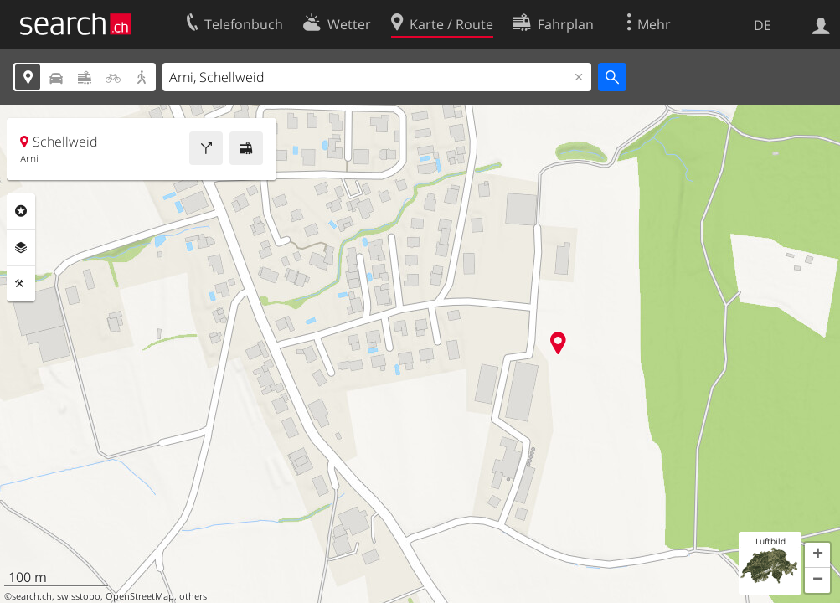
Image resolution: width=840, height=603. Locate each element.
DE (762, 25)
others (193, 596)
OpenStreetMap (140, 596)
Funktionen (21, 284)
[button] (817, 555)
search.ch (32, 596)
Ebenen (21, 247)
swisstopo (78, 596)
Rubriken (21, 211)
